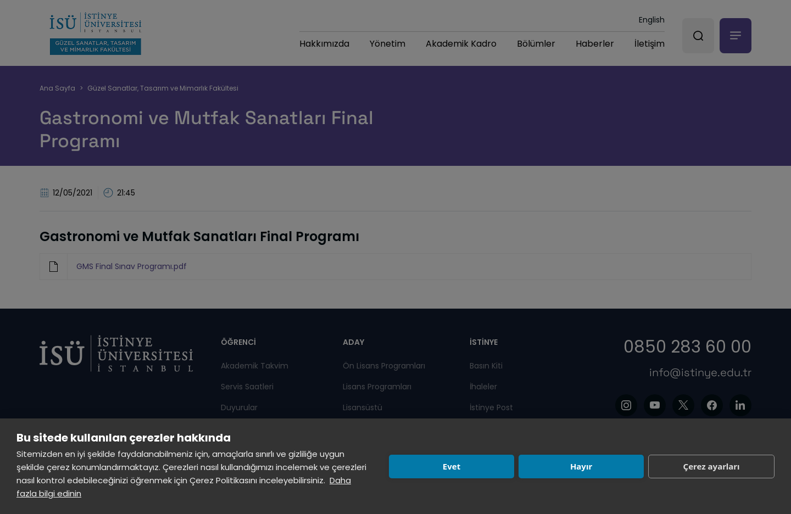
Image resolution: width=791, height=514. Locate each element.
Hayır (581, 466)
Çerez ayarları (711, 466)
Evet (451, 466)
